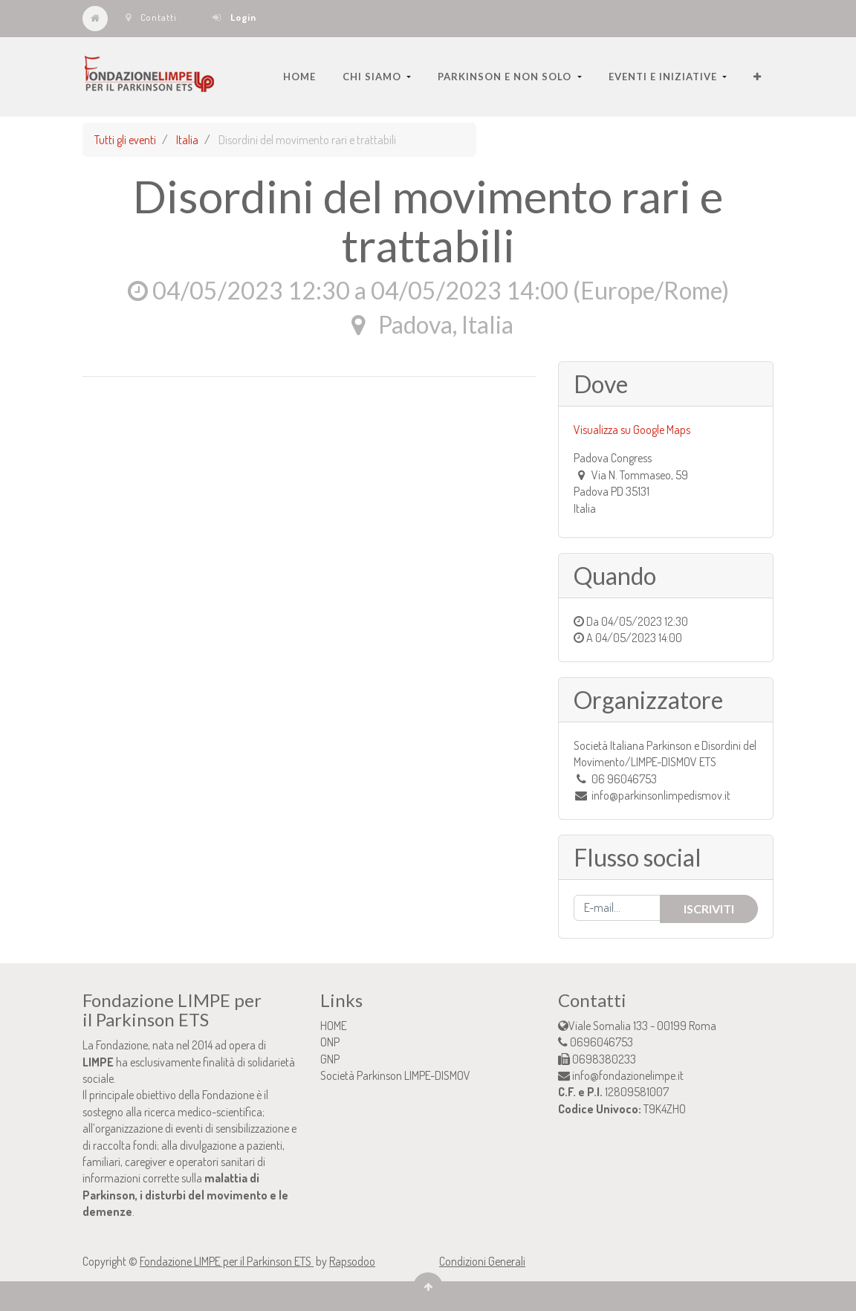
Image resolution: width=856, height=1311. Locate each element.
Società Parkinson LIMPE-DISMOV (395, 1075)
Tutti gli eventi (125, 139)
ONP (330, 1042)
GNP (330, 1059)
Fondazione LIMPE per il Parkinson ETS (227, 1261)
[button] (758, 76)
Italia (187, 139)
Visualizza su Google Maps (632, 429)
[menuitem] (299, 76)
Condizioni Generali (482, 1261)
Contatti (151, 17)
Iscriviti (709, 908)
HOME (333, 1025)
